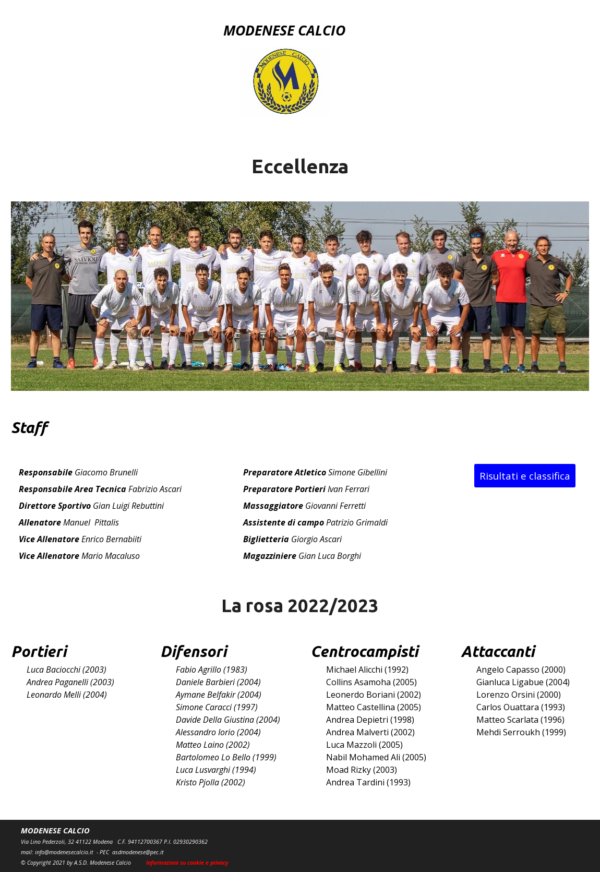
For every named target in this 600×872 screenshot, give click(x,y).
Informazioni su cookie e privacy (187, 862)
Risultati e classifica (524, 475)
